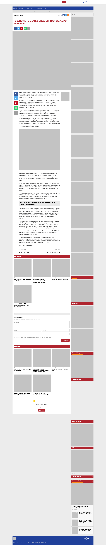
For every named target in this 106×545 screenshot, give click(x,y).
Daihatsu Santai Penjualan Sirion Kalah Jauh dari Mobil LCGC (85, 529)
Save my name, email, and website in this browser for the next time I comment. (33, 337)
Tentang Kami (20, 542)
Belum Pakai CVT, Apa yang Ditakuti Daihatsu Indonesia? (85, 521)
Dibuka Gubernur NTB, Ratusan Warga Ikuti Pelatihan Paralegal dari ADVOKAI (22, 279)
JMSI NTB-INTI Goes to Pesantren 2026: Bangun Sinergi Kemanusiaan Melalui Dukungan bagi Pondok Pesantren (41, 369)
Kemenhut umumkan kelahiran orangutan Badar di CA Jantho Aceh (60, 279)
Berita (22, 25)
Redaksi (47, 542)
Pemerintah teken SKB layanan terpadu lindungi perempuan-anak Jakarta (22, 305)
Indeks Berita (28, 542)
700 (43, 401)
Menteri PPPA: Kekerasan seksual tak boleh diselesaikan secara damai (41, 395)
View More (41, 410)
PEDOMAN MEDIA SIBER (38, 542)
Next (47, 401)
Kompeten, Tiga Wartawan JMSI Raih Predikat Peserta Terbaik (50, 251)
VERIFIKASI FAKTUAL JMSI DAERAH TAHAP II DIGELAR (28, 251)
